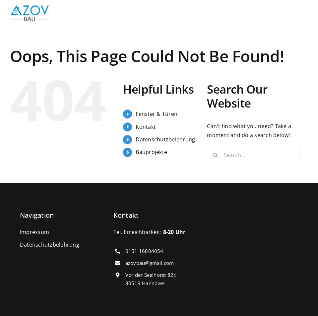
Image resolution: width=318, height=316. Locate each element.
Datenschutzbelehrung (165, 139)
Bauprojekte (151, 152)
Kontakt (146, 126)
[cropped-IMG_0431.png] (30, 8)
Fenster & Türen (156, 114)
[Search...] (253, 155)
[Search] (215, 155)
